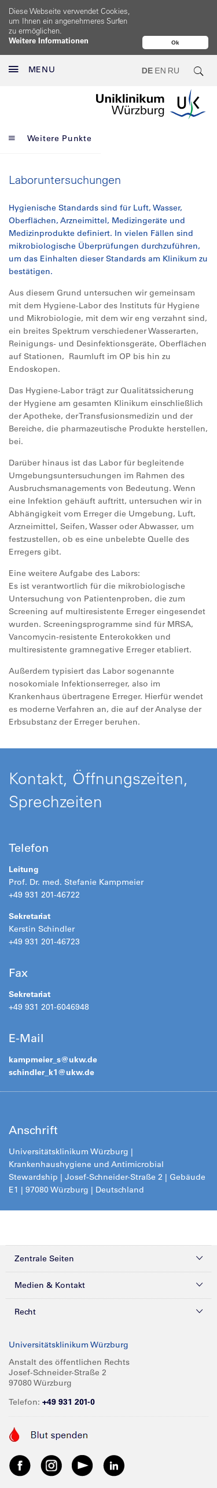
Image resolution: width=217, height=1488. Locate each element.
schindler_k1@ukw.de (53, 1047)
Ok (175, 42)
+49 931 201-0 (68, 1377)
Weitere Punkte (50, 113)
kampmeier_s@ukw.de (53, 1034)
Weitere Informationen (49, 40)
